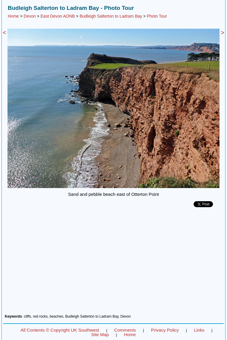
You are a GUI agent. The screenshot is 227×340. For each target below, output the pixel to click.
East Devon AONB (58, 16)
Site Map (100, 334)
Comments (125, 330)
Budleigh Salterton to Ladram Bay (111, 16)
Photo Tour (157, 16)
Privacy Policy (165, 330)
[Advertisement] (113, 263)
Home (13, 16)
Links (199, 330)
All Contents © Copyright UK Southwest (60, 330)
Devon (29, 16)
